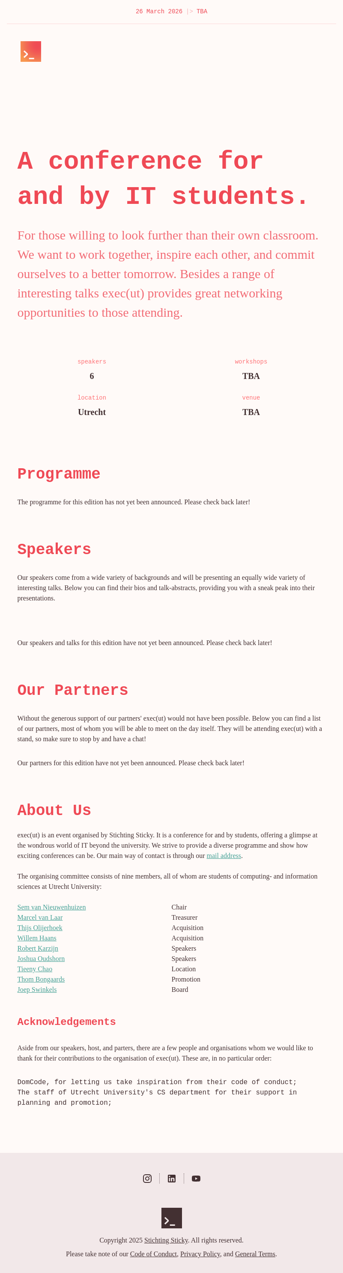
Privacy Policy (200, 1254)
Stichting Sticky (166, 1240)
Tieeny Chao (35, 969)
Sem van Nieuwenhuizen (52, 907)
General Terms (255, 1254)
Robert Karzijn (38, 948)
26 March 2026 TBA (171, 12)
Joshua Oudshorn (41, 958)
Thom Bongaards (41, 979)
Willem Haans (37, 938)
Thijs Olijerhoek (40, 927)
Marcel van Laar (40, 917)
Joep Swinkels (37, 989)
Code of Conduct (153, 1254)
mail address (224, 855)
